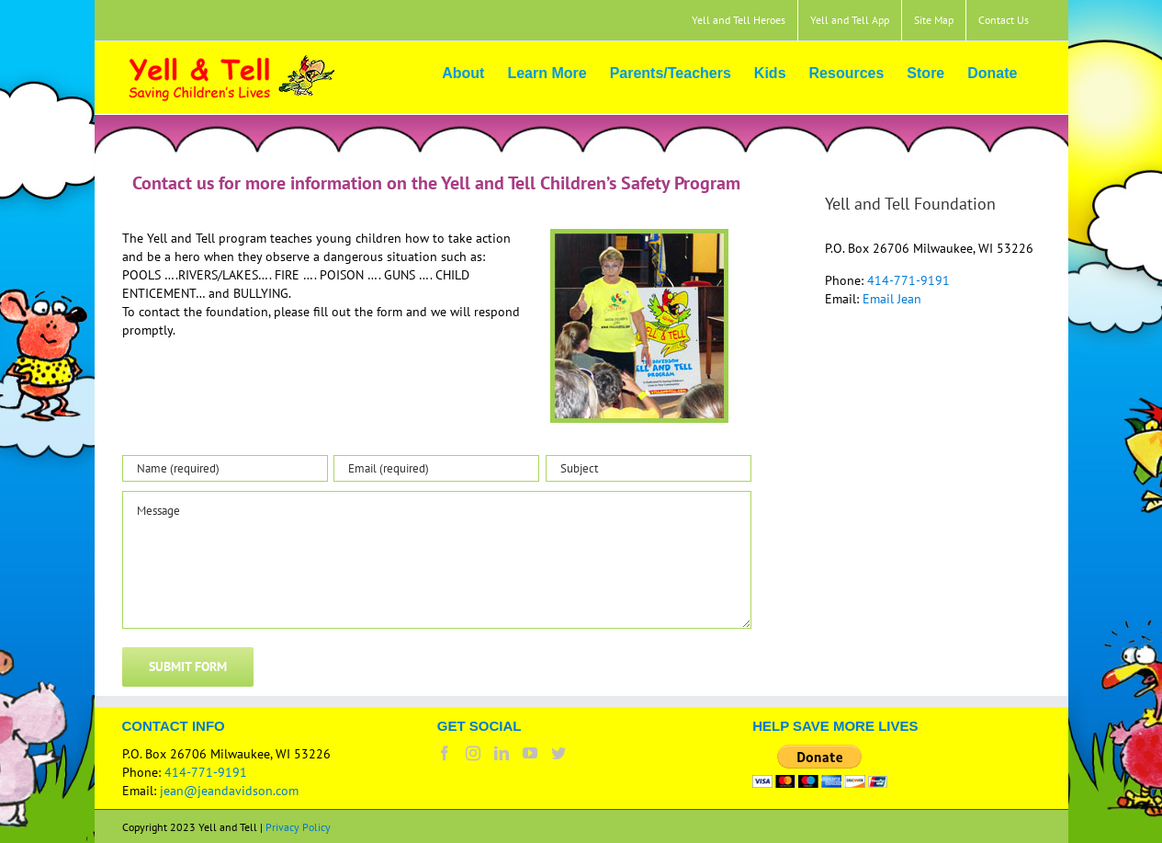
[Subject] (648, 468)
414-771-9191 (908, 280)
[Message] (437, 560)
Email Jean (892, 298)
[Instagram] (473, 753)
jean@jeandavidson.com (229, 790)
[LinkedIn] (501, 753)
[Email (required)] (436, 468)
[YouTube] (530, 753)
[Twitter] (558, 753)
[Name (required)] (225, 468)
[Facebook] (444, 753)
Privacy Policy (298, 827)
